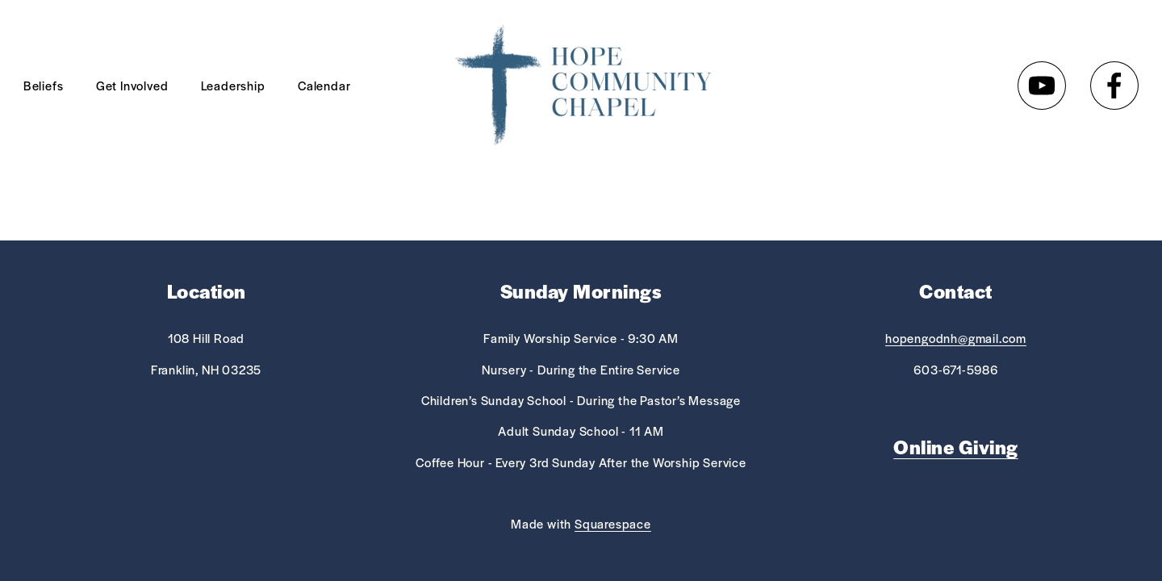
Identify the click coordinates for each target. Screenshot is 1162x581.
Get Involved (132, 85)
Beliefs (43, 85)
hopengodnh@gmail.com (955, 337)
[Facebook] (1114, 85)
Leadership (233, 85)
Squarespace (613, 523)
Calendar (324, 85)
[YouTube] (1042, 85)
